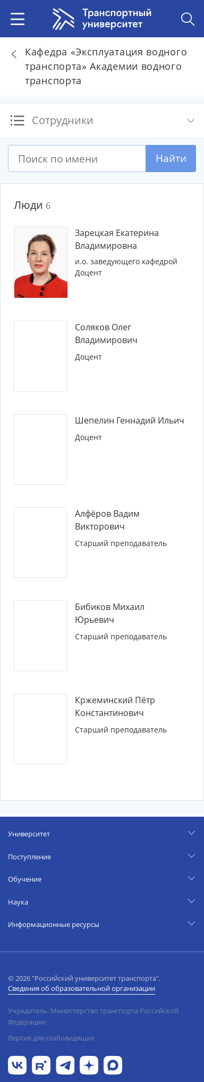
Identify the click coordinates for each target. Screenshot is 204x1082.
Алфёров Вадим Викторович (107, 520)
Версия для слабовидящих (51, 1038)
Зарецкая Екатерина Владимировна (117, 239)
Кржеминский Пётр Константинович (115, 706)
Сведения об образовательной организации (81, 988)
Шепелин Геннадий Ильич (129, 420)
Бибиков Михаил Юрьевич (109, 613)
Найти (171, 158)
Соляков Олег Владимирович (106, 333)
